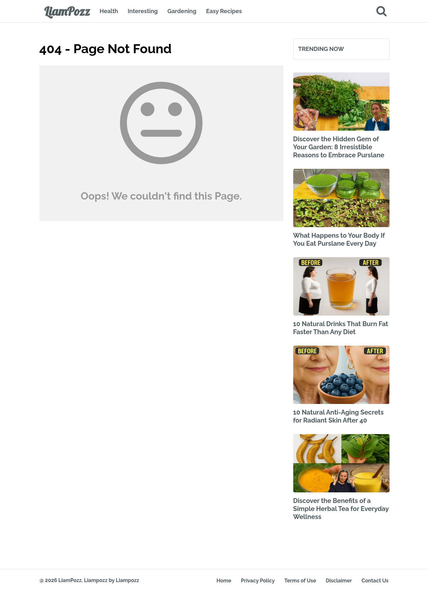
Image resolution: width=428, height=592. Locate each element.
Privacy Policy (258, 581)
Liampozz (95, 580)
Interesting (143, 11)
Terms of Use (300, 581)
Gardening (181, 11)
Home (224, 581)
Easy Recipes (224, 11)
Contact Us (375, 581)
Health (108, 11)
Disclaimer (339, 581)
